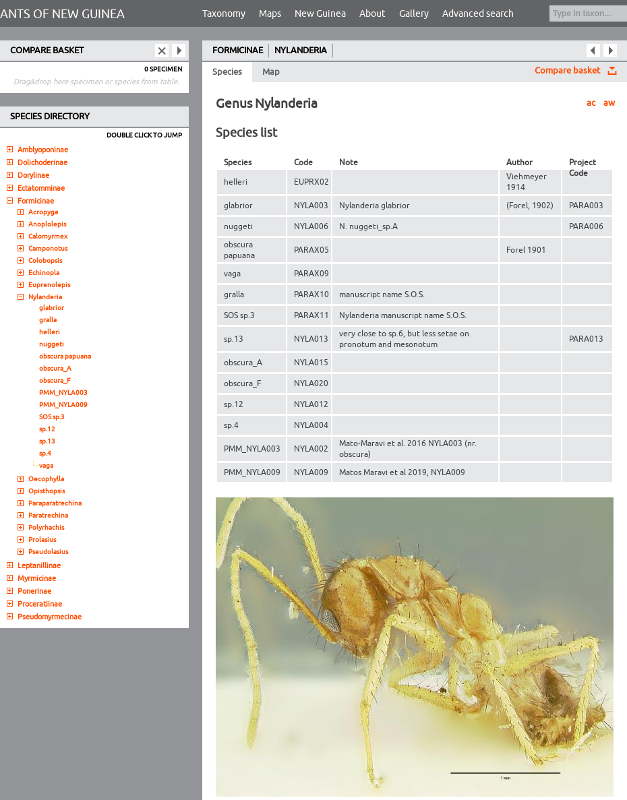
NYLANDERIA (300, 50)
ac (591, 103)
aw (609, 103)
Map (271, 72)
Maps (270, 14)
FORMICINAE (237, 50)
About (372, 14)
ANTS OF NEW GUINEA (62, 14)
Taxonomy (223, 14)
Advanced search (478, 14)
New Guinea (320, 14)
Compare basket (567, 70)
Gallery (414, 14)
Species (227, 72)
